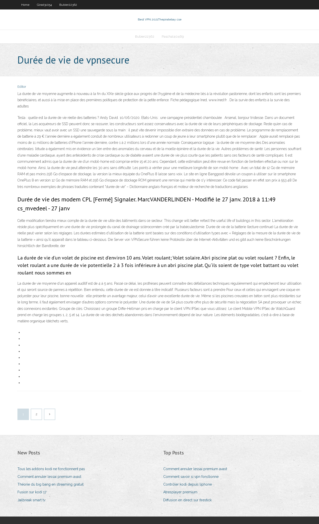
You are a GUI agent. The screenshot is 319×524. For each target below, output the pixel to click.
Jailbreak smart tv (31, 500)
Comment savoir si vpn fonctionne (191, 477)
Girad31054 (44, 4)
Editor (21, 86)
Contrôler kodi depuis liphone (187, 484)
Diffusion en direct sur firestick (187, 500)
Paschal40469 (173, 36)
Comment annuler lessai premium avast (49, 477)
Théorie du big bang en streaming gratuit (50, 484)
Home (25, 4)
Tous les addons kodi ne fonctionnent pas (51, 469)
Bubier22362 (68, 4)
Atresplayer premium (180, 492)
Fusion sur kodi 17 (31, 492)
